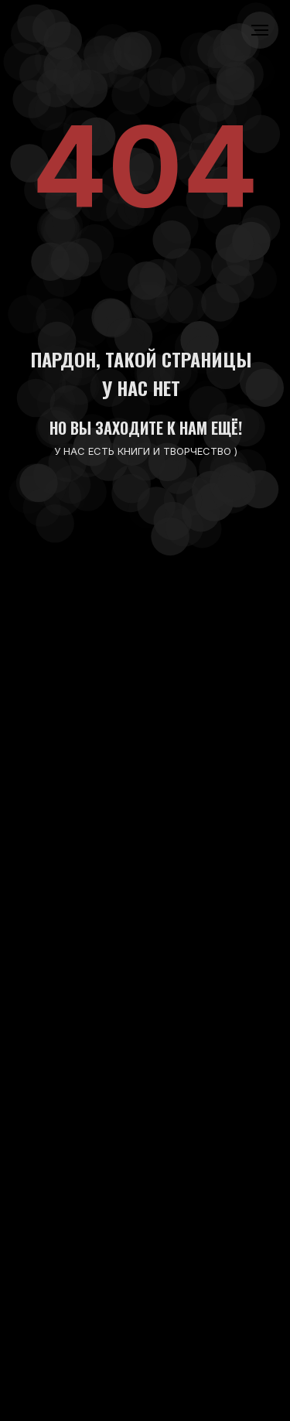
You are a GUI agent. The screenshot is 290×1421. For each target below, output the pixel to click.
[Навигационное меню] (259, 30)
